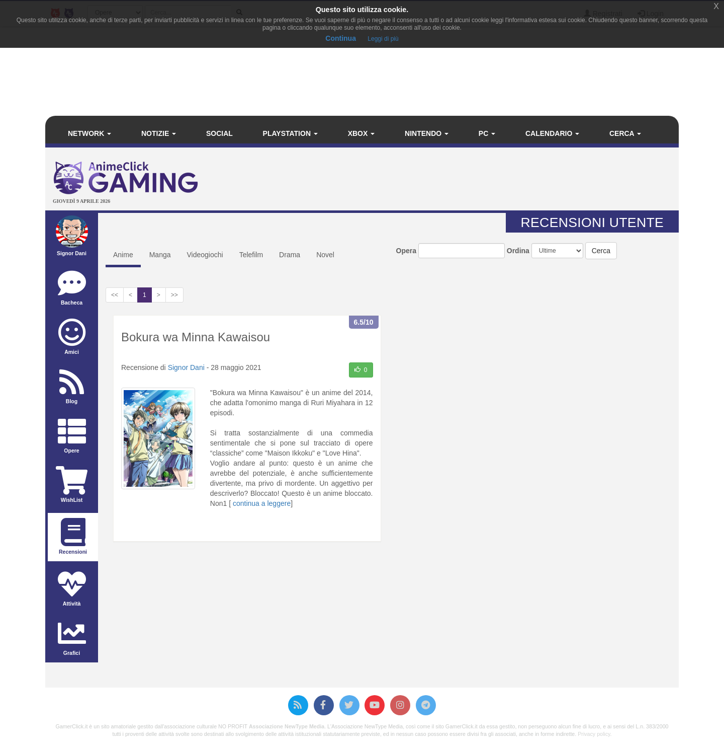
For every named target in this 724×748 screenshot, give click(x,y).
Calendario (552, 133)
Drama (289, 255)
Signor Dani (186, 367)
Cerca (625, 133)
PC (487, 133)
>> (174, 294)
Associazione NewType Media (286, 726)
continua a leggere (262, 503)
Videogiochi (205, 255)
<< (114, 294)
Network (89, 133)
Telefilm (251, 255)
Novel (325, 255)
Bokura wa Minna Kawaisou (195, 337)
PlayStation (290, 133)
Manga (160, 255)
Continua (340, 38)
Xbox (361, 133)
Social (219, 133)
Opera (406, 251)
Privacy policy (594, 734)
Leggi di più (383, 38)
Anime (123, 255)
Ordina (518, 251)
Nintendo (426, 133)
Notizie (158, 133)
